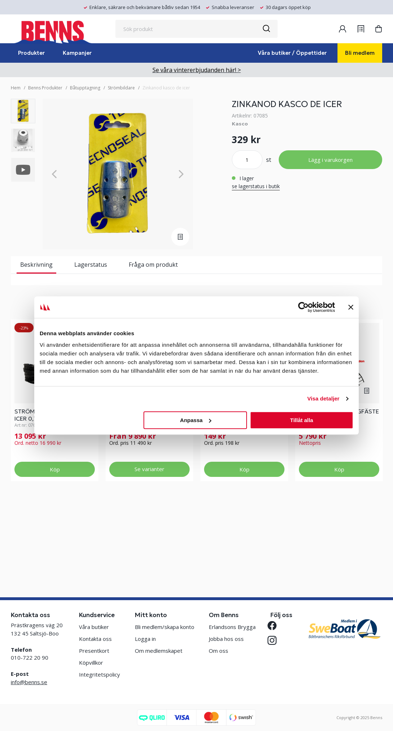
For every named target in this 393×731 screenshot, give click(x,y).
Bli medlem (360, 52)
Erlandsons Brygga (232, 626)
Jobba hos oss (226, 638)
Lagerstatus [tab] (90, 265)
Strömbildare (121, 88)
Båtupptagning (85, 88)
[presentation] (23, 111)
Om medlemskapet (158, 650)
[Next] (181, 174)
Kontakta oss (95, 638)
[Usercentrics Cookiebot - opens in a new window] (303, 307)
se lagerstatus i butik (256, 186)
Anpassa (195, 420)
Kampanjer (77, 52)
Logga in (145, 638)
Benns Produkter (45, 88)
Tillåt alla (301, 420)
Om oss (218, 650)
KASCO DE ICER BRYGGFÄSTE (339, 487)
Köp (55, 545)
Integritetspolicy (99, 674)
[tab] (23, 111)
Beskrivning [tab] (36, 265)
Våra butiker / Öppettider (292, 52)
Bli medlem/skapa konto (164, 626)
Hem (16, 88)
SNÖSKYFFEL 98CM (231, 487)
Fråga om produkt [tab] (153, 265)
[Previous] (54, 174)
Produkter (31, 52)
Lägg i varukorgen (330, 159)
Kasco (240, 123)
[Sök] (266, 29)
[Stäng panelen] (350, 307)
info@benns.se (29, 682)
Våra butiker (94, 626)
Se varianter (149, 545)
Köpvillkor (91, 662)
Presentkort (94, 650)
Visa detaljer (323, 398)
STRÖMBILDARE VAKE (138, 487)
